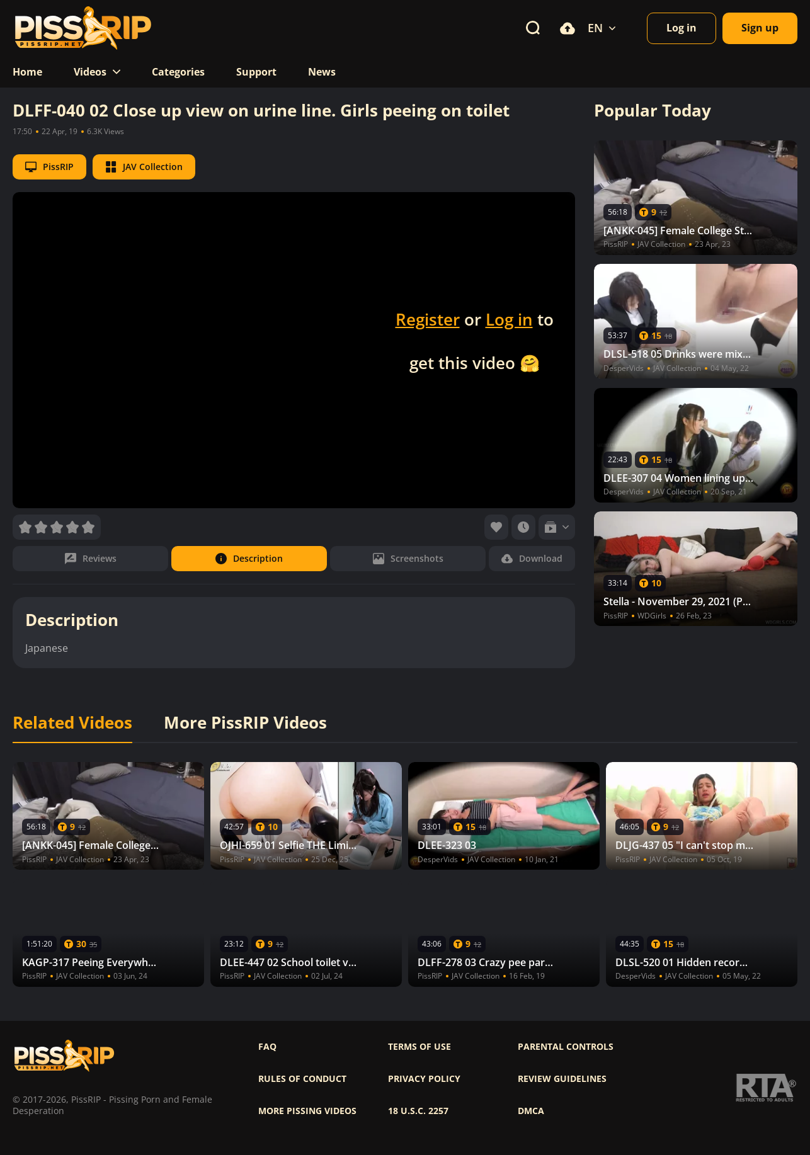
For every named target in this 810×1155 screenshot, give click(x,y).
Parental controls (565, 1046)
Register (428, 319)
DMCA (531, 1111)
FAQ (267, 1046)
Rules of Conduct (302, 1078)
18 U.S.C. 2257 (418, 1111)
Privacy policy (424, 1078)
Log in (509, 319)
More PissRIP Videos (245, 723)
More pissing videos (307, 1111)
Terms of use (419, 1046)
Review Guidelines (562, 1078)
